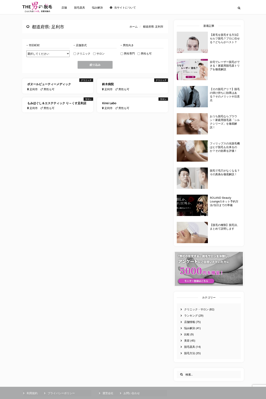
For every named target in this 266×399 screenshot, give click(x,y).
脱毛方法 (189, 353)
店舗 (64, 7)
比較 (187, 334)
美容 (187, 340)
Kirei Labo (109, 103)
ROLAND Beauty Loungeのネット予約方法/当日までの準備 (224, 201)
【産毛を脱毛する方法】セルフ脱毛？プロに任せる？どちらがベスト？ (225, 38)
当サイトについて (123, 7)
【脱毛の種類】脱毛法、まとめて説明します (225, 226)
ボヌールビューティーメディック (49, 84)
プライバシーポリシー (61, 393)
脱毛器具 (79, 7)
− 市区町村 (33, 45)
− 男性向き (127, 45)
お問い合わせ (131, 393)
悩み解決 (97, 7)
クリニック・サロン (196, 309)
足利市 (34, 89)
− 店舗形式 (80, 45)
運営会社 (107, 393)
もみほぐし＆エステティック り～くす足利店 (56, 103)
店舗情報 (189, 322)
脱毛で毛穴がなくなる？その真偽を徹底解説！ (225, 172)
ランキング (191, 315)
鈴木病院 (108, 84)
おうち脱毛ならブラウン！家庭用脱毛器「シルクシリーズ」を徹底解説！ (225, 121)
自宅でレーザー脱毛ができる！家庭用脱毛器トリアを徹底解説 (225, 65)
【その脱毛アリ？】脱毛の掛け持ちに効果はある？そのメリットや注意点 (225, 94)
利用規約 (32, 393)
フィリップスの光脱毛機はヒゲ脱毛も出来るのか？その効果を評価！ (225, 147)
